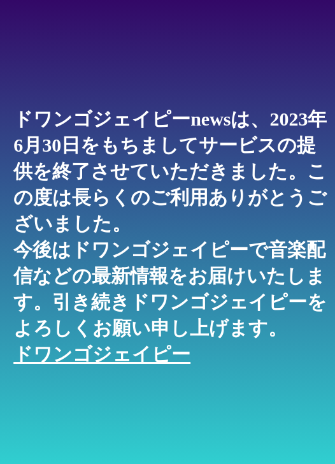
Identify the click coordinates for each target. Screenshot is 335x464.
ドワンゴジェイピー (101, 354)
